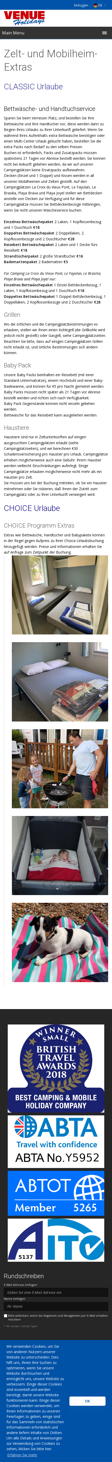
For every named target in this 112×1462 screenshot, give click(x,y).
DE (97, 5)
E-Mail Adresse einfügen (20, 1285)
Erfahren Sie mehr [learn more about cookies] (22, 1454)
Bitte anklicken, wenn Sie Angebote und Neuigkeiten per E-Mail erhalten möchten (58, 1317)
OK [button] (87, 1401)
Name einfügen (14, 1298)
